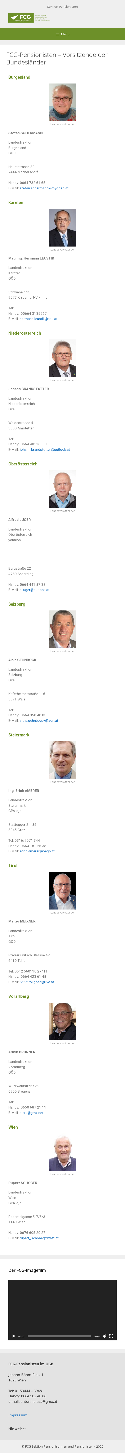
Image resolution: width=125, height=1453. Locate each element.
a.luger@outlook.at (34, 590)
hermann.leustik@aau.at (38, 319)
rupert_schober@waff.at (39, 1238)
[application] (62, 1310)
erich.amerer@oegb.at (37, 851)
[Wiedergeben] (14, 1336)
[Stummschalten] (104, 1336)
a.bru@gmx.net (31, 1113)
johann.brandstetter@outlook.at (45, 449)
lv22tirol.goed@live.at (37, 982)
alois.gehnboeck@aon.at (39, 720)
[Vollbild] (111, 1336)
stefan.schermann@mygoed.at (44, 188)
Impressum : (18, 1415)
